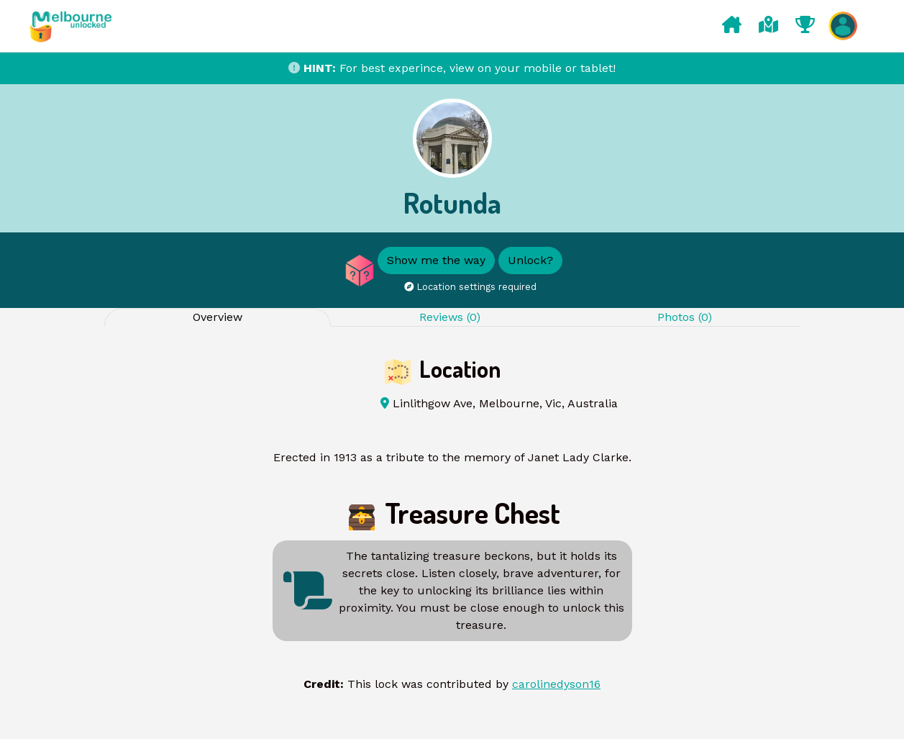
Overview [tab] (217, 317)
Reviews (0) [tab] (449, 317)
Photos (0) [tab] (684, 317)
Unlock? (530, 260)
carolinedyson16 (556, 684)
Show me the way (436, 260)
